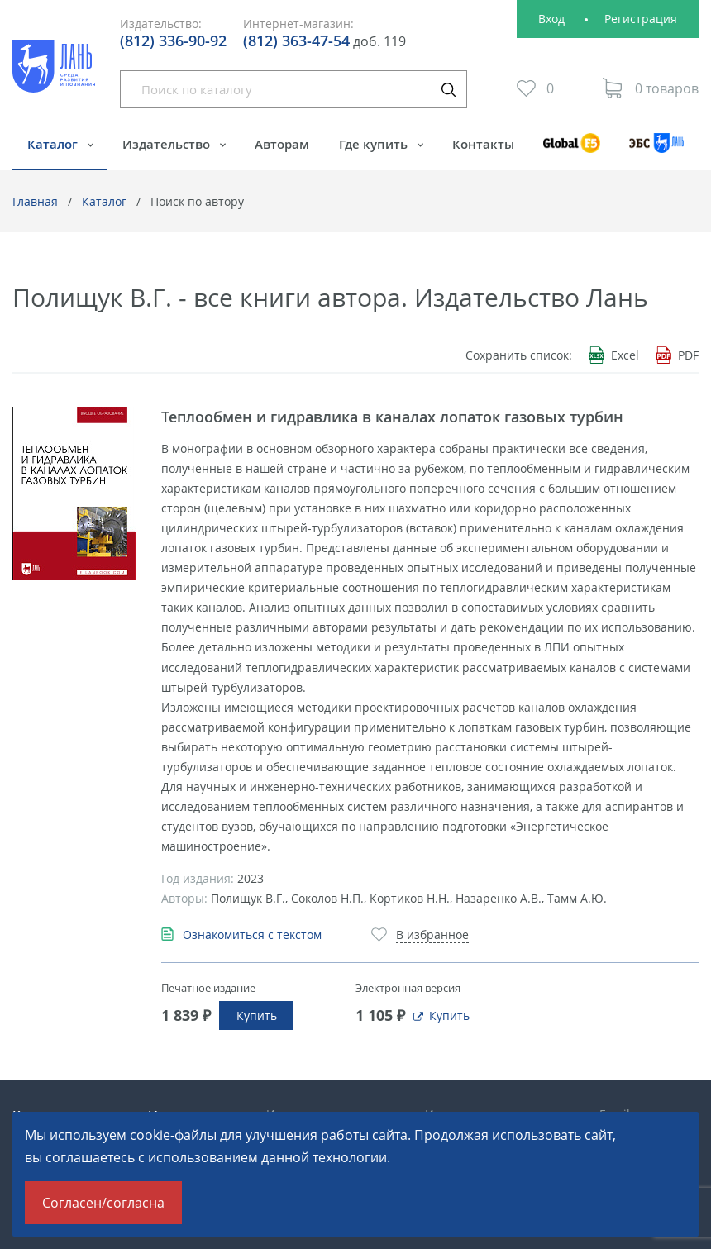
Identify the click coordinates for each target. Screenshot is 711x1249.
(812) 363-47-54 (296, 40)
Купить (256, 1015)
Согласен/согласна (103, 1203)
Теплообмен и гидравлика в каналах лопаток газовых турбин (392, 417)
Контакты (483, 144)
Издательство (167, 144)
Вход (551, 18)
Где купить (375, 144)
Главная (35, 201)
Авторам (282, 144)
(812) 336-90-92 (173, 40)
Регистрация (640, 18)
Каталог (54, 144)
